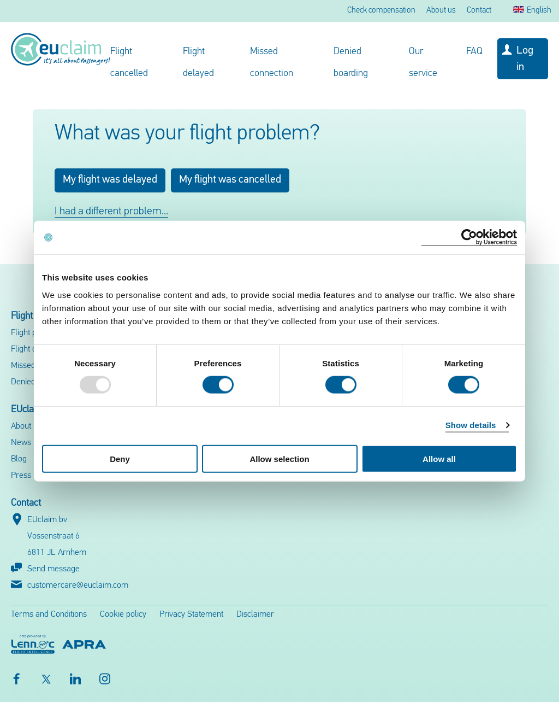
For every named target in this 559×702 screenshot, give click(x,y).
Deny (120, 458)
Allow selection (279, 458)
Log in (524, 59)
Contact (479, 11)
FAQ (474, 51)
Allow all (439, 458)
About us (441, 11)
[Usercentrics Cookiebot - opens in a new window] (469, 237)
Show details (470, 425)
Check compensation (381, 11)
